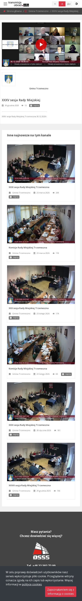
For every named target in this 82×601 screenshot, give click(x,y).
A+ (69, 4)
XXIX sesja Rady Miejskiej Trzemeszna (29, 424)
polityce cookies (32, 584)
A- (55, 3)
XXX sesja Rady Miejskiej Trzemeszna (29, 308)
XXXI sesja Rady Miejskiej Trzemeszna (29, 187)
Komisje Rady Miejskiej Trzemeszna (28, 247)
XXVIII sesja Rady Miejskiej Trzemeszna (30, 485)
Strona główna (14, 11)
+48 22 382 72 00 (44, 566)
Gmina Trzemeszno (39, 11)
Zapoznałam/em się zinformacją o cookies (60, 592)
